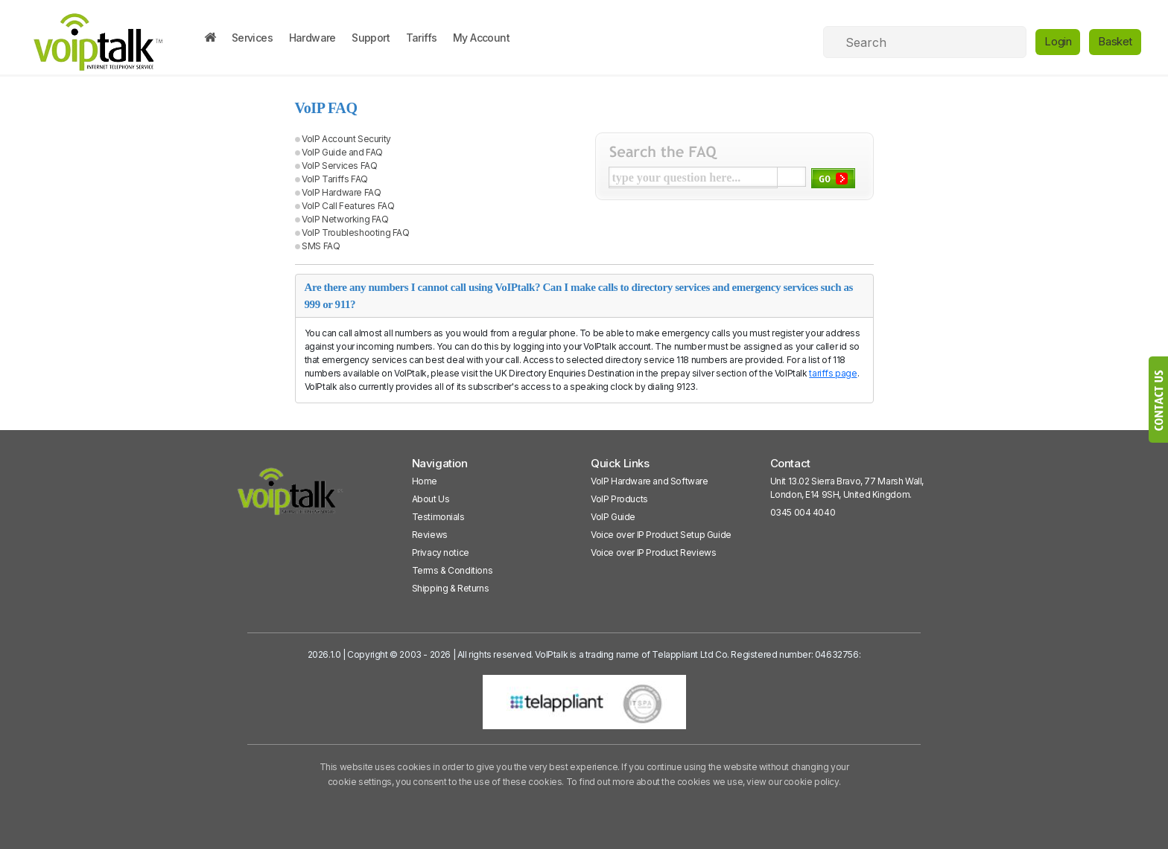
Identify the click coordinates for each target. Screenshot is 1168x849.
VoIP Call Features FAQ (348, 205)
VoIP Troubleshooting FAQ (355, 232)
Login (1057, 41)
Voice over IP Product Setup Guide (661, 534)
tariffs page (833, 373)
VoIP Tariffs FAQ (335, 179)
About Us (431, 498)
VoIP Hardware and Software (649, 481)
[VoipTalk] (290, 498)
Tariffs (421, 37)
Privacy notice (440, 552)
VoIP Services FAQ (339, 165)
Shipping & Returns (450, 588)
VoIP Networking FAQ (345, 219)
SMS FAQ (321, 246)
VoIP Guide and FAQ (342, 152)
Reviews (430, 534)
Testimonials (438, 516)
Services (252, 37)
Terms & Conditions (452, 570)
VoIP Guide (613, 516)
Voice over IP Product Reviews (653, 552)
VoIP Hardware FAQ (341, 192)
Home (424, 481)
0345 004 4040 (803, 512)
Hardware (312, 37)
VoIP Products (619, 498)
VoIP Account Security (346, 138)
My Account (481, 37)
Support (371, 37)
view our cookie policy (792, 781)
